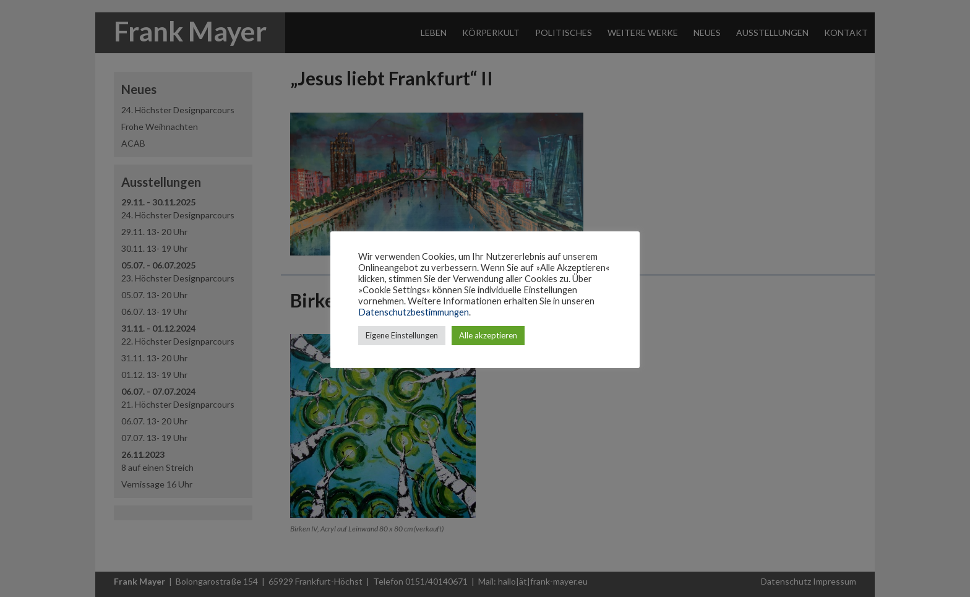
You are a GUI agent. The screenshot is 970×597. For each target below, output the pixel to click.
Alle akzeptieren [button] (488, 335)
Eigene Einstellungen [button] (402, 335)
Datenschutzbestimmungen (413, 312)
